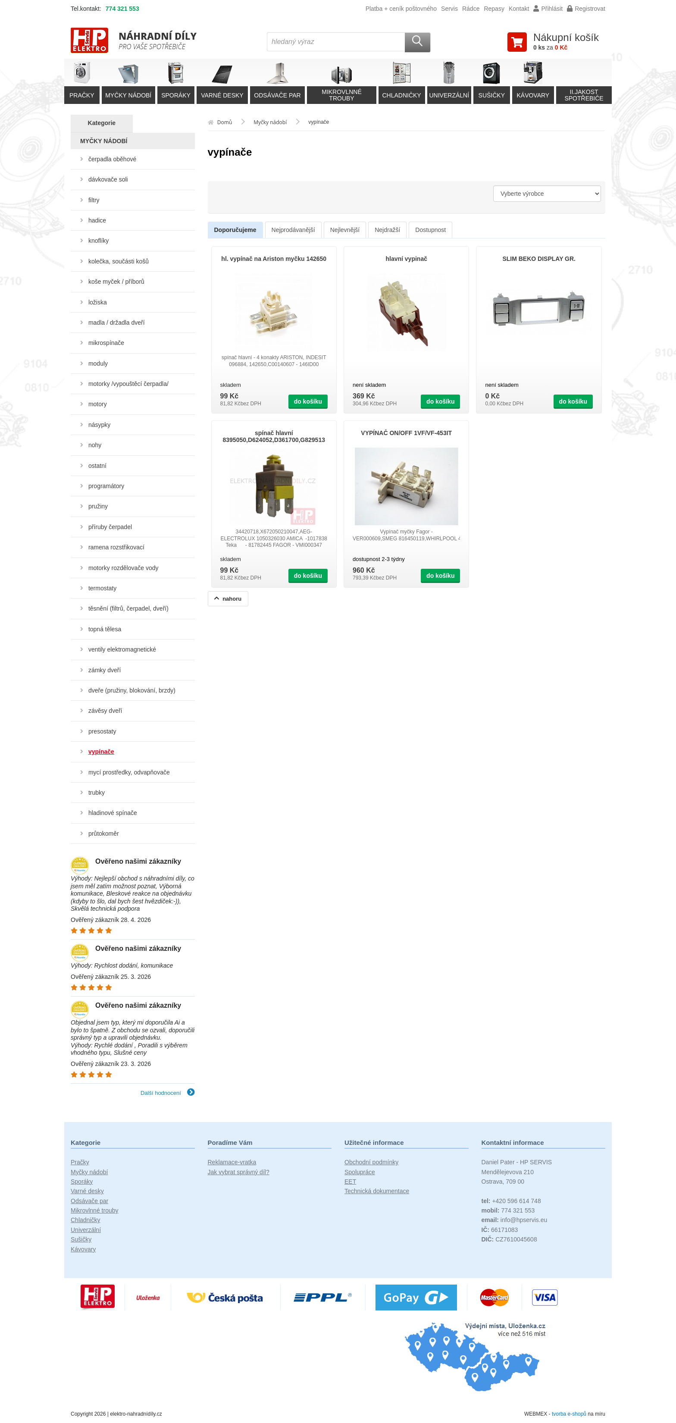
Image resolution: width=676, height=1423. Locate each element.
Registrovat (586, 8)
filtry (94, 200)
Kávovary (83, 1249)
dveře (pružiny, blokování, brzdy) (131, 690)
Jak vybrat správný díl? (238, 1172)
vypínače (101, 751)
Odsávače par (89, 1200)
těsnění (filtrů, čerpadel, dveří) (128, 608)
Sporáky (82, 1181)
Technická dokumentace (376, 1191)
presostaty (102, 731)
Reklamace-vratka (232, 1162)
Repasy (494, 8)
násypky (99, 424)
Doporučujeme (235, 229)
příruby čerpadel (110, 526)
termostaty (102, 588)
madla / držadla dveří (116, 322)
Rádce (470, 8)
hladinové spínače (112, 812)
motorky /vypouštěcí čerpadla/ (128, 383)
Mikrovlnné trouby (95, 1210)
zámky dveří (104, 670)
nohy (94, 445)
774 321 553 (122, 8)
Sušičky (81, 1239)
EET (350, 1181)
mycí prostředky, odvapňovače (129, 772)
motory (97, 404)
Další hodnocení (168, 1093)
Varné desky (87, 1191)
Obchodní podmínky (371, 1162)
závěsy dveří (105, 710)
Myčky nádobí (89, 1172)
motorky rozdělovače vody (123, 567)
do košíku (308, 401)
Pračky (80, 1162)
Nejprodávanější (293, 229)
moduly (98, 363)
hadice (97, 220)
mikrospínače (106, 342)
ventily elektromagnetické (122, 649)
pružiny (98, 506)
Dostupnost (430, 229)
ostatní (97, 465)
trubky (96, 792)
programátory (106, 486)
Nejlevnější (345, 229)
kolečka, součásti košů (118, 261)
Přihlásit (548, 8)
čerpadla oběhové (112, 159)
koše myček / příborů (116, 281)
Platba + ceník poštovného (401, 8)
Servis (449, 8)
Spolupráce (359, 1172)
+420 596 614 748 (511, 1200)
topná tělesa (104, 629)
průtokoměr (103, 833)
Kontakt (519, 8)
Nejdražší (387, 229)
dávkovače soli (108, 179)
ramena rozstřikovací (116, 547)
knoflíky (98, 240)
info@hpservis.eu (515, 1219)
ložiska (97, 302)
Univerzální (86, 1229)
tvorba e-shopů (569, 1414)
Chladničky (85, 1219)
